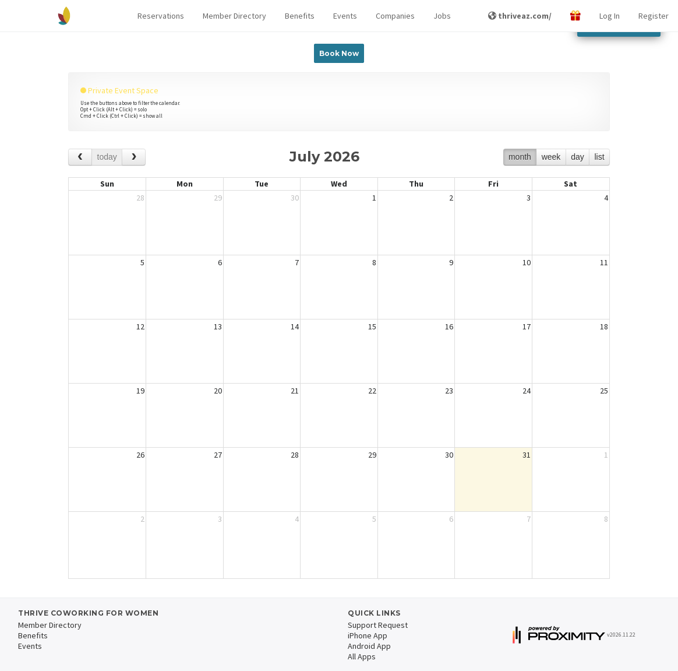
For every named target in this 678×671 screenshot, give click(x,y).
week (551, 156)
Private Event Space (119, 90)
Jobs (442, 15)
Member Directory (234, 15)
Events (345, 15)
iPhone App (367, 635)
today (107, 156)
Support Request (378, 625)
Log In (609, 15)
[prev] (80, 157)
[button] (160, 16)
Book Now (339, 53)
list (599, 156)
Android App (369, 646)
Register (653, 15)
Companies (395, 15)
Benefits (300, 15)
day (577, 156)
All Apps (362, 656)
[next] (134, 157)
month (520, 156)
